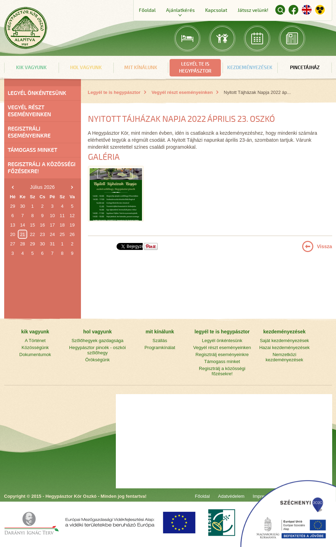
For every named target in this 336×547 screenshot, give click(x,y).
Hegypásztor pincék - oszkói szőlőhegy (97, 350)
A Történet (35, 340)
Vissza (324, 246)
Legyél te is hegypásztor (114, 92)
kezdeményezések (249, 68)
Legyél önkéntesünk (37, 93)
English (307, 10)
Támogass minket (32, 150)
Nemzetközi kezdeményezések (284, 357)
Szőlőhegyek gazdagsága (98, 340)
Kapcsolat (216, 10)
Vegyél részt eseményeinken (29, 111)
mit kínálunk (140, 68)
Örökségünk (97, 359)
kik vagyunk (31, 68)
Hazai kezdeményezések (284, 347)
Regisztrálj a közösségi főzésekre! (41, 168)
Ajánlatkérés (180, 10)
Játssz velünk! (253, 10)
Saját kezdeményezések (284, 340)
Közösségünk (35, 347)
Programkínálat (159, 347)
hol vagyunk (86, 68)
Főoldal (147, 10)
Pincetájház (305, 68)
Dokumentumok (35, 354)
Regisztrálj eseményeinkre (29, 132)
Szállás (159, 340)
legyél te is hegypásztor (195, 67)
